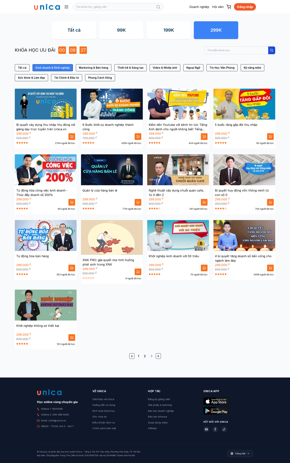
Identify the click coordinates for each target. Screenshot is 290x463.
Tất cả (74, 30)
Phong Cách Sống (100, 77)
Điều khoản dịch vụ (103, 422)
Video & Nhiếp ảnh (165, 67)
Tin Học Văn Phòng (222, 67)
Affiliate (152, 428)
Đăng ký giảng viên (159, 399)
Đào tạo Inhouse (157, 416)
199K (168, 30)
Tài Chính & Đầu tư (66, 77)
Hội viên (218, 7)
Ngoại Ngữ (193, 67)
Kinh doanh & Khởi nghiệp (53, 67)
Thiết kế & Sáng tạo (130, 67)
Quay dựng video (158, 422)
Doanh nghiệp (199, 7)
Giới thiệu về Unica (103, 399)
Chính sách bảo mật (104, 428)
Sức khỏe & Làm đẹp (31, 77)
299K (216, 30)
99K (121, 30)
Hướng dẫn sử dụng (103, 404)
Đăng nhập (245, 7)
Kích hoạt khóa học (103, 410)
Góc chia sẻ (99, 416)
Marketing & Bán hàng (93, 67)
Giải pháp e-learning (160, 404)
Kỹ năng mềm (252, 67)
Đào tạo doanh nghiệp (161, 410)
